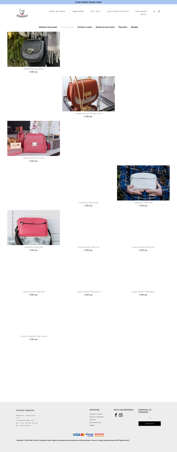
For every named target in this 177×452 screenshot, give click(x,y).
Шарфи (134, 34)
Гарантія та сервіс (96, 414)
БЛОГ (144, 18)
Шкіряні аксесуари (48, 34)
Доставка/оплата (95, 422)
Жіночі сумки (67, 34)
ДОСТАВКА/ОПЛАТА (118, 15)
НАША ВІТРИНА (57, 15)
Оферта (92, 425)
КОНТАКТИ (141, 15)
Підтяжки (122, 34)
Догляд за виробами (97, 417)
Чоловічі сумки (84, 34)
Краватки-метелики (105, 34)
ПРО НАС (96, 15)
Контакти (93, 419)
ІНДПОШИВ (78, 15)
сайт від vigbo (21, 446)
